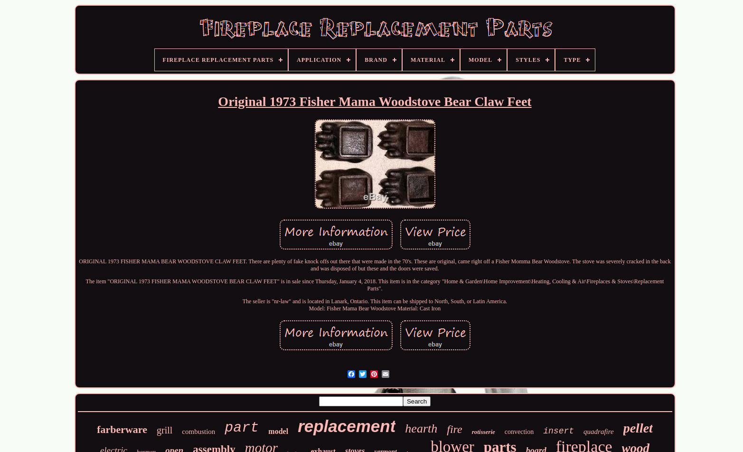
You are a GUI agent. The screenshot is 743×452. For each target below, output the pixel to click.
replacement (346, 426)
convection (519, 431)
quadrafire (598, 431)
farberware (122, 429)
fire (454, 429)
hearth (421, 428)
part (242, 428)
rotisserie (483, 431)
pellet (638, 428)
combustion (198, 431)
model (278, 431)
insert (558, 431)
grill (164, 430)
